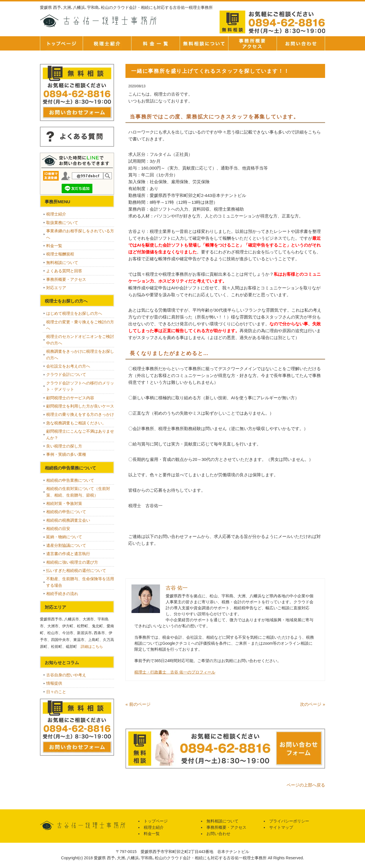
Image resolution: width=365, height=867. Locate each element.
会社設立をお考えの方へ (68, 366)
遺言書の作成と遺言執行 (68, 553)
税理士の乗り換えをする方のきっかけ (80, 414)
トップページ (61, 43)
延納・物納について (64, 537)
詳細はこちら (92, 646)
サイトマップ (281, 827)
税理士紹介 (107, 43)
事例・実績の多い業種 (66, 454)
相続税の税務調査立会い (68, 520)
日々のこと (56, 691)
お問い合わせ (218, 833)
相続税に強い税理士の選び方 (72, 562)
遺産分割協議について (66, 545)
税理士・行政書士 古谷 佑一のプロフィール (174, 672)
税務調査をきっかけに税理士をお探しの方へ (80, 354)
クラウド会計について (66, 374)
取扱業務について (62, 222)
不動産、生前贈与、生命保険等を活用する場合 (80, 581)
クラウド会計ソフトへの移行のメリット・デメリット (80, 386)
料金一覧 (155, 43)
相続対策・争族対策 (64, 503)
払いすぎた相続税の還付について (76, 570)
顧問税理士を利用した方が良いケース (80, 406)
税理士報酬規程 (60, 254)
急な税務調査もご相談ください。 (76, 423)
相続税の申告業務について (70, 480)
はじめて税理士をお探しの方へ (74, 313)
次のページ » (312, 704)
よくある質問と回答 (64, 271)
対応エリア (56, 287)
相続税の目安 (58, 528)
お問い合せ (301, 43)
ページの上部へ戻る (306, 785)
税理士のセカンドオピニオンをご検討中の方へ (80, 339)
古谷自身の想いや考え (66, 675)
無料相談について (204, 43)
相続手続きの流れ (62, 593)
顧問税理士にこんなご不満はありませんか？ (80, 434)
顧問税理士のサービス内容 (70, 398)
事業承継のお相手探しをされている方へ (80, 234)
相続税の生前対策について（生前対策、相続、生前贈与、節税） (78, 491)
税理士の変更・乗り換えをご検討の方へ (80, 325)
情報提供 (54, 683)
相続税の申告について (66, 511)
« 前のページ (138, 704)
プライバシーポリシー (289, 821)
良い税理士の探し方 (64, 446)
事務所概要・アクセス (252, 43)
